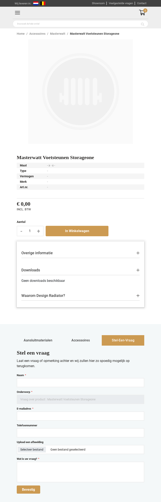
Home (21, 34)
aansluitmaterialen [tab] (38, 340)
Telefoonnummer (27, 425)
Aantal (21, 222)
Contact (141, 3)
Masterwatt (57, 34)
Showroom (98, 3)
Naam (21, 375)
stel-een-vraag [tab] (123, 340)
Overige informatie (37, 253)
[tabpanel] (80, 422)
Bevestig (28, 490)
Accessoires (37, 34)
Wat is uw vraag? (28, 458)
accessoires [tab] (80, 340)
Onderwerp (24, 391)
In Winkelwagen (77, 231)
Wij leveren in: (23, 3)
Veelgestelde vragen (121, 3)
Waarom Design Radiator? (43, 295)
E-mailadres (25, 408)
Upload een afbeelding (30, 442)
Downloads (30, 270)
